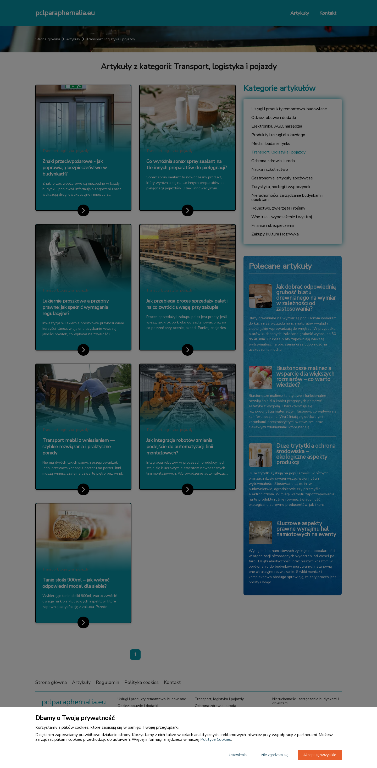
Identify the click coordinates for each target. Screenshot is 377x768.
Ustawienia (238, 755)
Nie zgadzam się (275, 755)
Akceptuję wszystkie (319, 755)
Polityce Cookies (215, 739)
